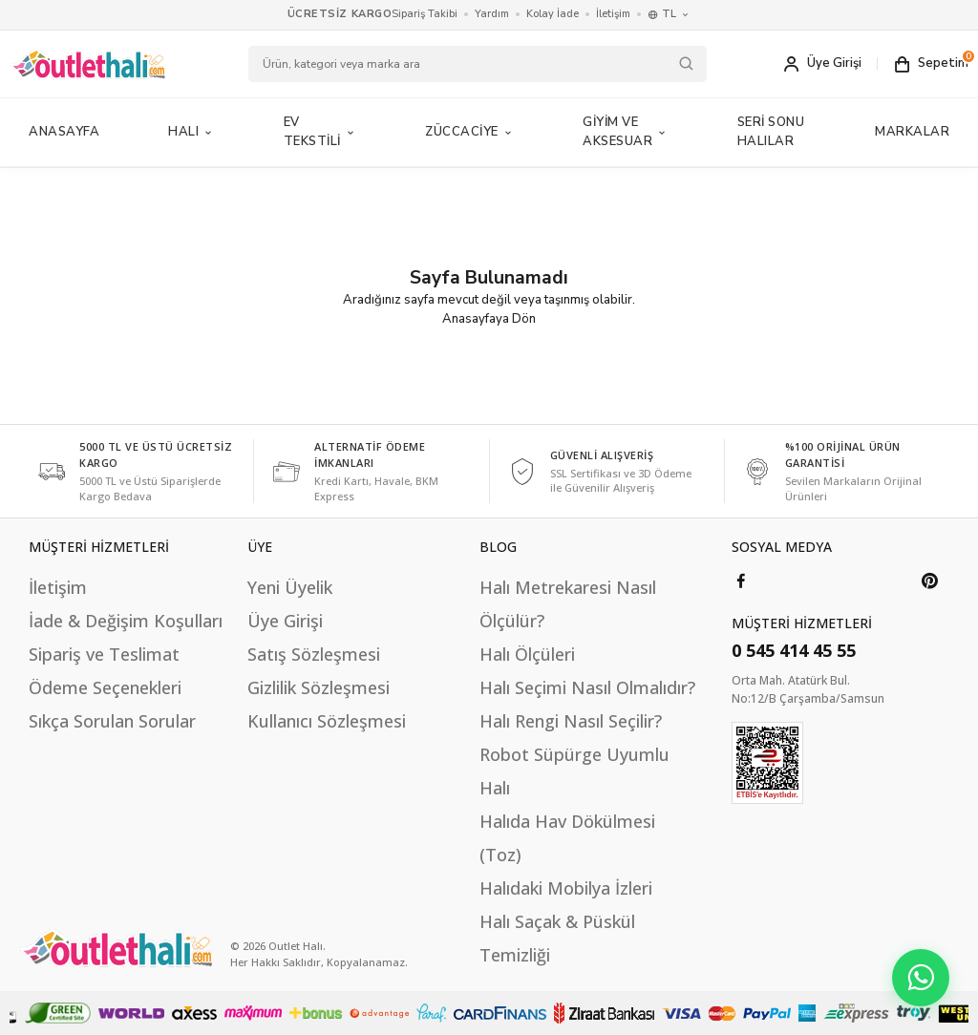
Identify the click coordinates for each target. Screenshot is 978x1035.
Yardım (492, 14)
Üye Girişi (285, 620)
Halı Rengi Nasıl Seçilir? (570, 720)
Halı (191, 131)
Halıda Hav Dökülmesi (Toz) (567, 838)
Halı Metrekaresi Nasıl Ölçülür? (567, 604)
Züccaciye (469, 131)
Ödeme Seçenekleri (105, 687)
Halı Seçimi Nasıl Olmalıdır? (587, 687)
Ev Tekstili (320, 132)
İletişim (613, 14)
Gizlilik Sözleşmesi (318, 687)
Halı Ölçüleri (527, 654)
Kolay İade (552, 14)
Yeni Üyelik (289, 587)
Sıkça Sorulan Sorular (112, 720)
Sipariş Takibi (424, 14)
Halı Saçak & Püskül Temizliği (557, 938)
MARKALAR (912, 131)
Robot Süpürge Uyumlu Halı (574, 771)
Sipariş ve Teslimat (104, 654)
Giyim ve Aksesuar (626, 132)
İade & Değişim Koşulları (126, 620)
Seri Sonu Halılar (771, 132)
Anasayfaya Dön (489, 318)
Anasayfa (64, 131)
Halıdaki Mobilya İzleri (565, 888)
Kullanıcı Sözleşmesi (326, 720)
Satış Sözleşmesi (313, 654)
